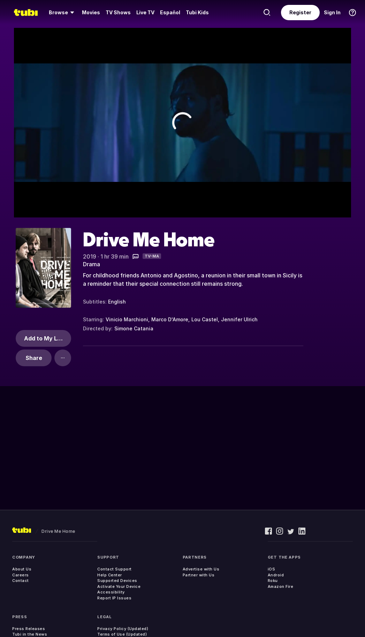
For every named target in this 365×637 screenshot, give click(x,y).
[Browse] (62, 12)
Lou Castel (204, 319)
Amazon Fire (281, 586)
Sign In (332, 12)
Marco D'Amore (169, 319)
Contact (20, 580)
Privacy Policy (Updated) (122, 628)
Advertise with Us (201, 569)
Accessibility (111, 592)
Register (300, 12)
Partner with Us (199, 575)
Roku (273, 580)
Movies (91, 12)
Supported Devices (117, 580)
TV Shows (118, 12)
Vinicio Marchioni (127, 319)
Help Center (109, 575)
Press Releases (28, 628)
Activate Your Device (118, 586)
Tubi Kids (197, 12)
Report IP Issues (114, 598)
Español (170, 12)
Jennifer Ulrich (239, 319)
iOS (271, 569)
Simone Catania (133, 328)
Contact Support (114, 569)
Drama (91, 264)
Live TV (145, 12)
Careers (20, 575)
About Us (21, 569)
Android (276, 575)
